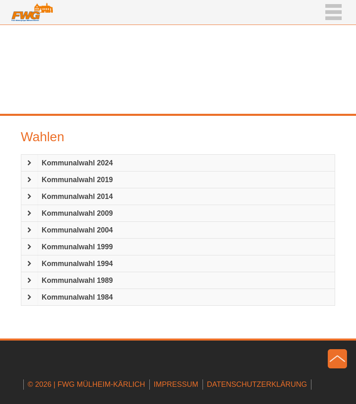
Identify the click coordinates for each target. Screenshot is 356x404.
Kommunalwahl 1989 (77, 280)
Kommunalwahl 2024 (77, 163)
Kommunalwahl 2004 (77, 230)
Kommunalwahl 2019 (77, 180)
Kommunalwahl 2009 (77, 213)
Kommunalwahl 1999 (77, 247)
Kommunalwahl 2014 (77, 196)
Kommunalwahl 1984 (77, 297)
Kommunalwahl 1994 (77, 264)
